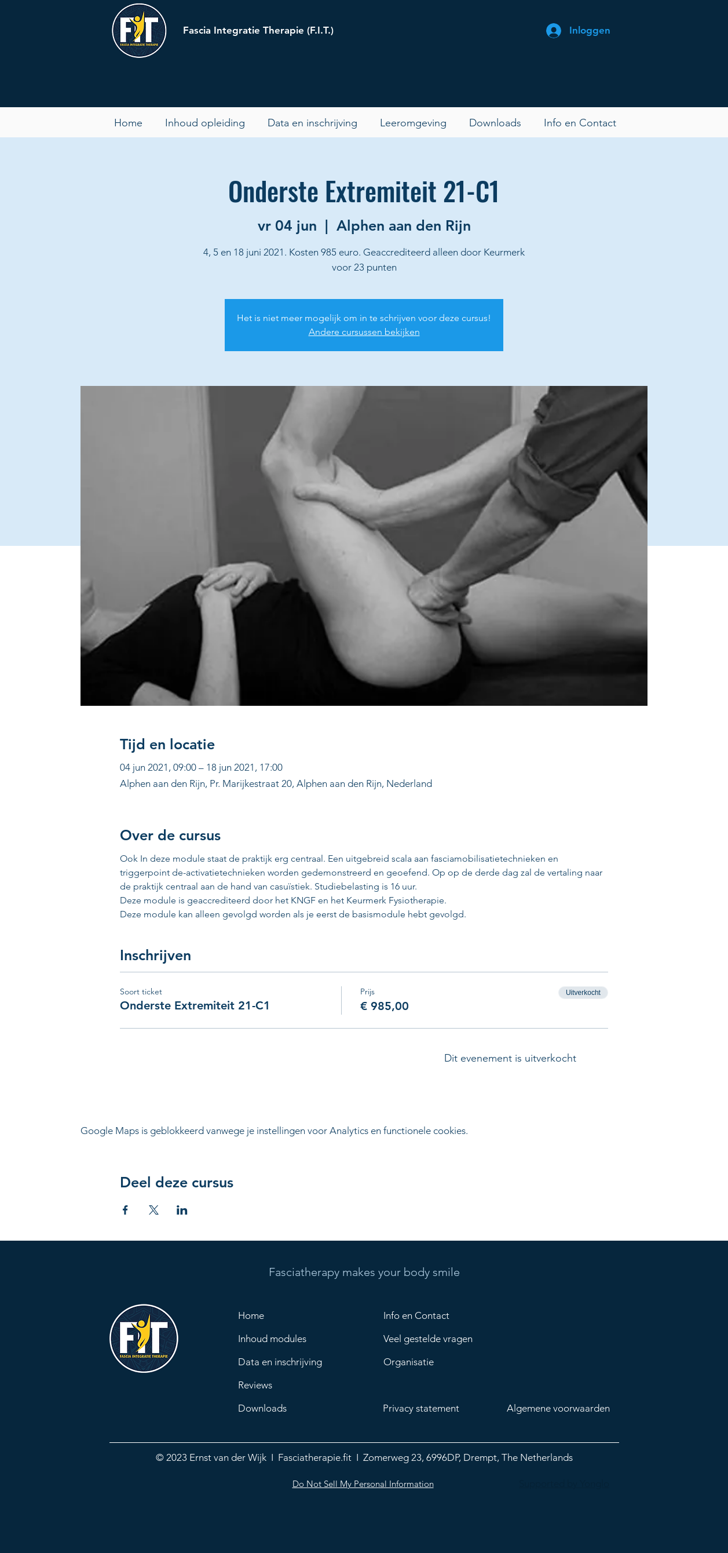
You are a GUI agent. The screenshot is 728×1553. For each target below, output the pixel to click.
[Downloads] (284, 1408)
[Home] (279, 1315)
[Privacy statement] (431, 1408)
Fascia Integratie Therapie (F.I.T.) (258, 30)
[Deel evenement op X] (153, 1210)
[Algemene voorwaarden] (566, 1408)
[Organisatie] (442, 1361)
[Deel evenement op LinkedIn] (182, 1210)
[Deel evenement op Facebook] (125, 1210)
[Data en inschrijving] (284, 1361)
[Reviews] (284, 1385)
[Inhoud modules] (279, 1338)
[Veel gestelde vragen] (442, 1338)
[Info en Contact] (424, 1315)
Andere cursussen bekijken (364, 331)
